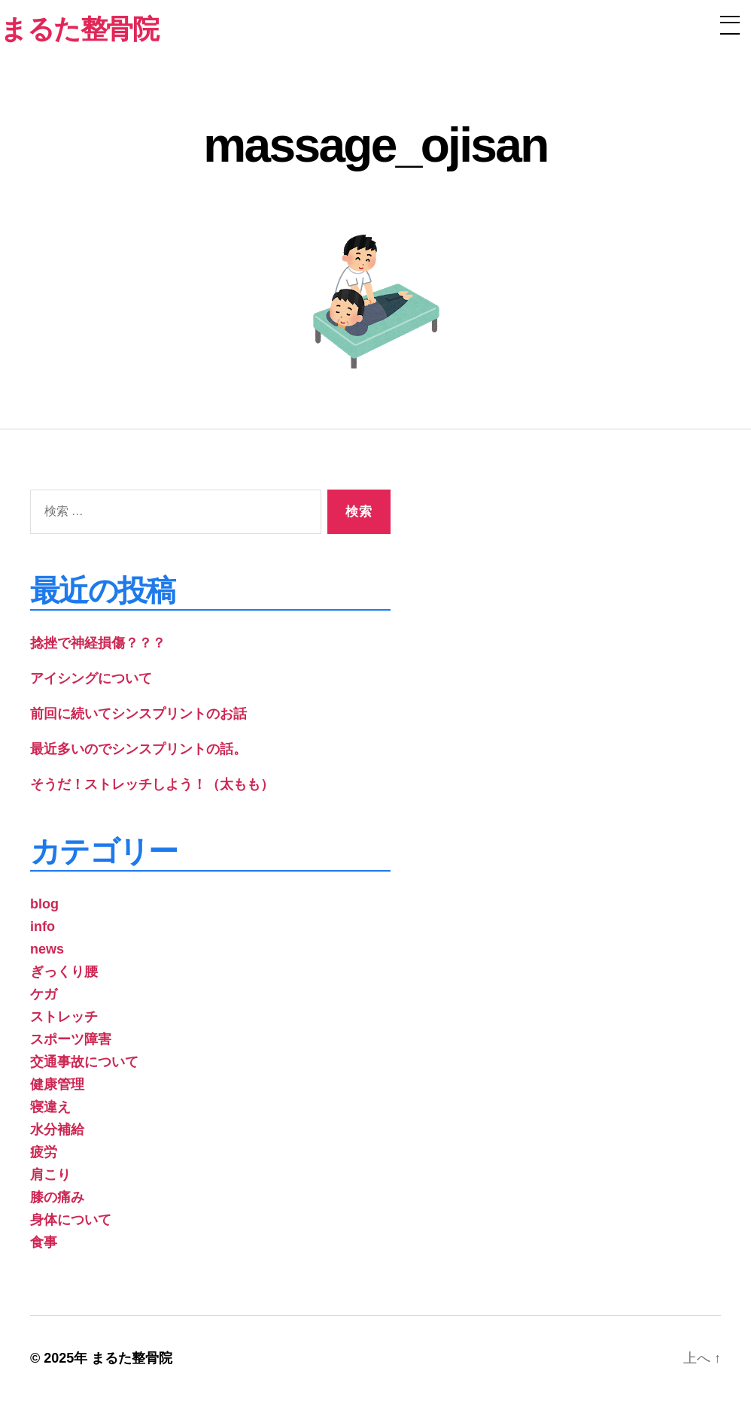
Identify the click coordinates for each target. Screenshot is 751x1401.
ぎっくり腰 (64, 971)
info (42, 926)
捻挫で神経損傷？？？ (98, 642)
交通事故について (84, 1061)
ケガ (43, 994)
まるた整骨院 (131, 1358)
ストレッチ (64, 1016)
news (47, 949)
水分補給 (57, 1129)
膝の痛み (57, 1197)
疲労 (43, 1152)
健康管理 (57, 1084)
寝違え (50, 1106)
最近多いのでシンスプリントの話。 (138, 749)
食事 (43, 1242)
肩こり (50, 1174)
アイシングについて (91, 678)
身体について (70, 1219)
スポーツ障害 (70, 1039)
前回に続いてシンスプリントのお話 (138, 713)
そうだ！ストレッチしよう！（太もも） (152, 784)
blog (44, 903)
